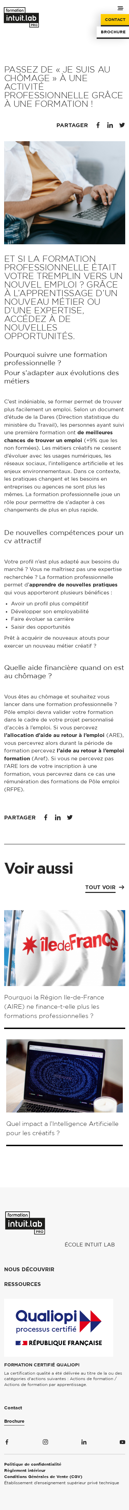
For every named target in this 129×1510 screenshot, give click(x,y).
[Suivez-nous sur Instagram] (45, 1443)
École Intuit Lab (90, 1245)
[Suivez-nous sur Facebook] (7, 1443)
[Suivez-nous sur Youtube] (122, 1443)
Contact (115, 20)
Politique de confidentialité (32, 1464)
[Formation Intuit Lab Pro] (25, 1222)
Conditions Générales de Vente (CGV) (43, 1477)
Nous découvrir (29, 1269)
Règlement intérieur (24, 1470)
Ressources (22, 1284)
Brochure (113, 32)
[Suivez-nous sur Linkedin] (84, 1443)
